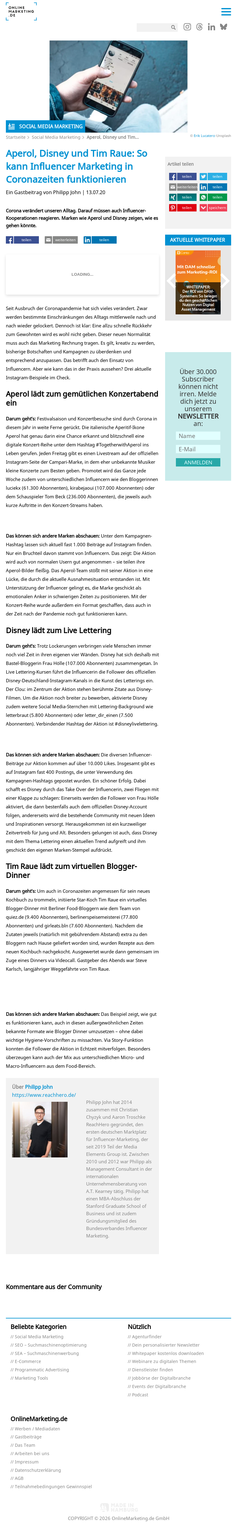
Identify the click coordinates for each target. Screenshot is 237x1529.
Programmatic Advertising (42, 1370)
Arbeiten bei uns (32, 1453)
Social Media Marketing (56, 137)
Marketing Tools (31, 1378)
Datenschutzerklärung (38, 1470)
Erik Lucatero (204, 135)
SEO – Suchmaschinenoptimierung (51, 1345)
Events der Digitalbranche (159, 1386)
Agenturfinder (147, 1336)
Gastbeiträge (28, 1437)
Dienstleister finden (152, 1370)
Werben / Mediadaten (37, 1429)
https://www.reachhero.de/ (44, 1095)
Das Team (25, 1445)
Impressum (27, 1462)
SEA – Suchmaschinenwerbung (47, 1353)
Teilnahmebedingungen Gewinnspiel (53, 1486)
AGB (19, 1478)
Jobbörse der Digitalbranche (161, 1378)
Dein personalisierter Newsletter (166, 1345)
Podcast (140, 1395)
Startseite (16, 137)
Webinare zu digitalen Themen (164, 1361)
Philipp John (39, 1087)
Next (222, 280)
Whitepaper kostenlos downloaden (168, 1353)
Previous (174, 280)
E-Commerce (28, 1361)
